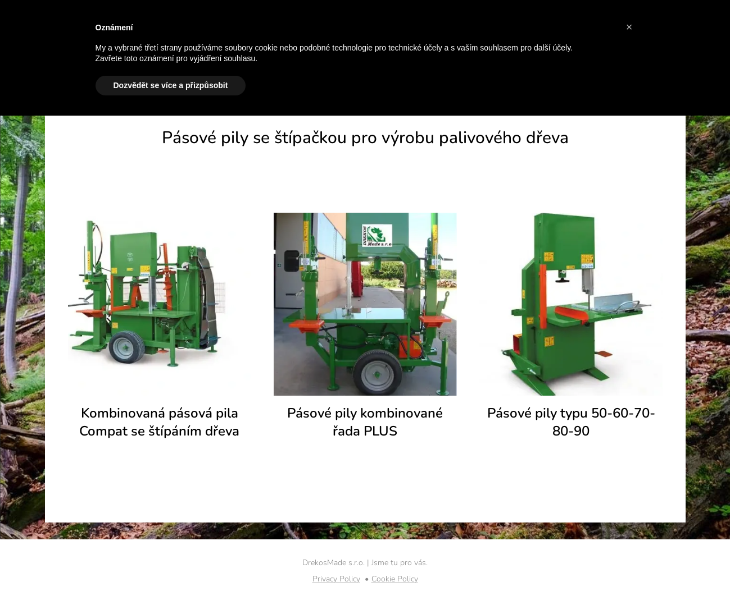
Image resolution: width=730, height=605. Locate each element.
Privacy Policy (336, 579)
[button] (629, 27)
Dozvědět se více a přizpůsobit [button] (171, 85)
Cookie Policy (394, 579)
